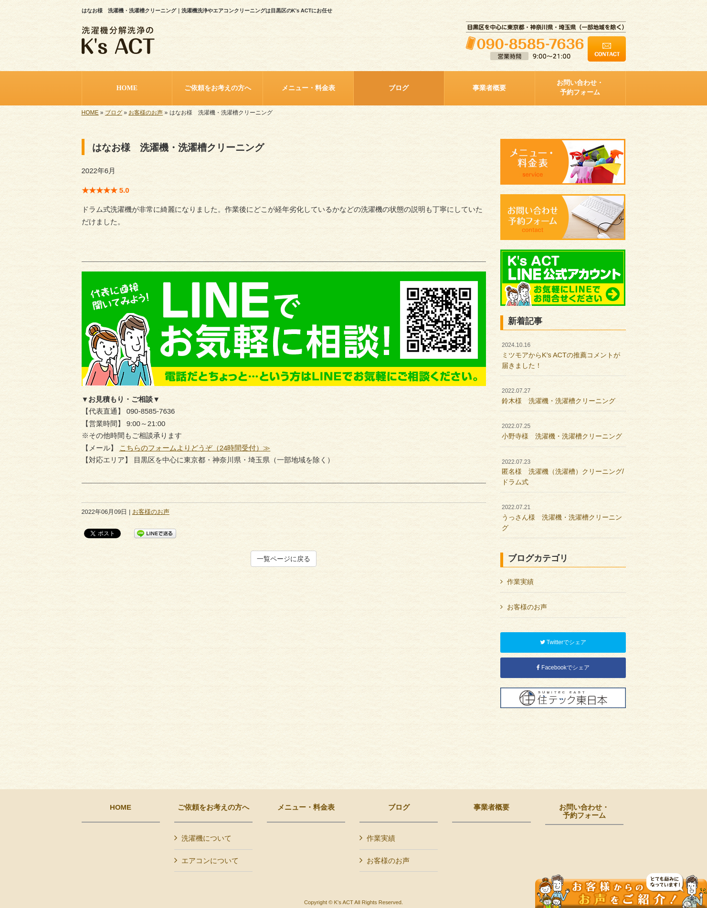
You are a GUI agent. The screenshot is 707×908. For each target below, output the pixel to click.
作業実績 (520, 581)
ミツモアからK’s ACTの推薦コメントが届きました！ (561, 355)
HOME (90, 112)
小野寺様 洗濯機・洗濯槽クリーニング (562, 431)
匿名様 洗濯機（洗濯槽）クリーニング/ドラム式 (563, 472)
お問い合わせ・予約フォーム (584, 811)
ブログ (113, 112)
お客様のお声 (145, 112)
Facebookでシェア (563, 667)
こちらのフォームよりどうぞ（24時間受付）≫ (195, 448)
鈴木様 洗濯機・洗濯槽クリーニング (558, 396)
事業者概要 (491, 807)
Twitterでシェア (563, 642)
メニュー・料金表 (306, 807)
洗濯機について (206, 838)
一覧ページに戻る (283, 559)
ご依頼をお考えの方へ (213, 807)
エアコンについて (210, 860)
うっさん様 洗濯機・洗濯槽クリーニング (562, 517)
